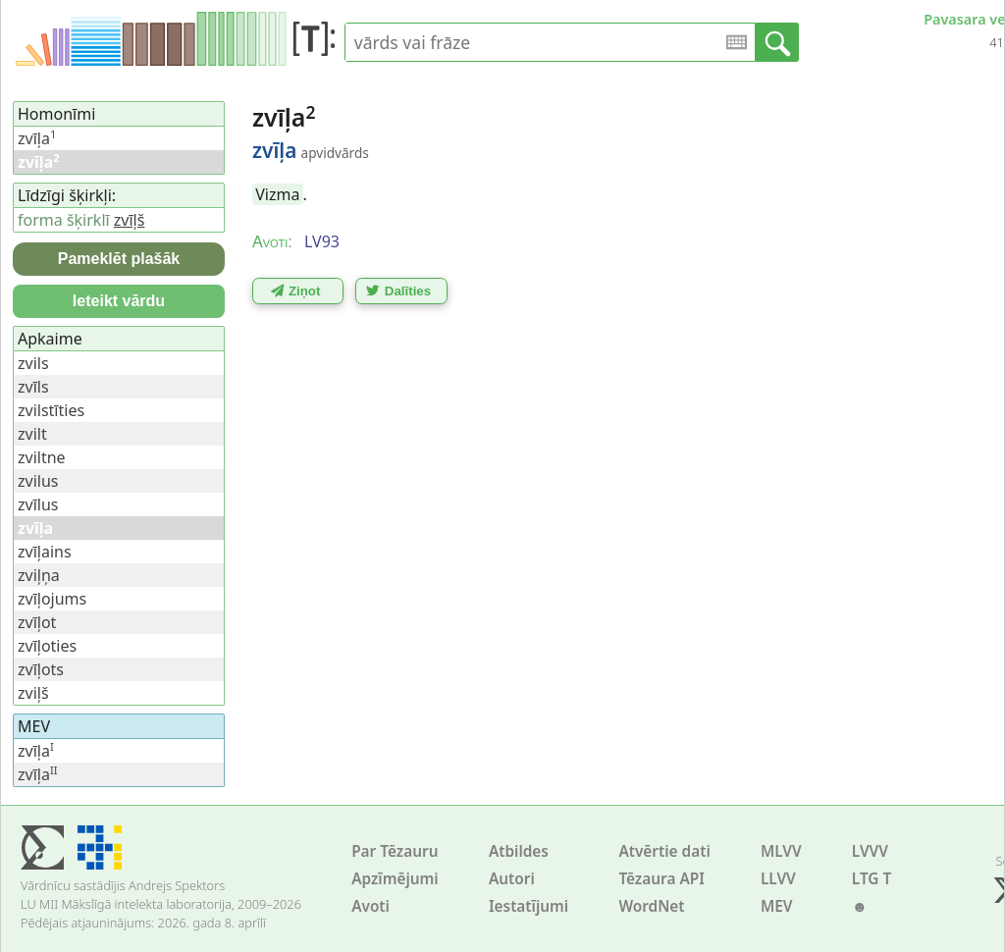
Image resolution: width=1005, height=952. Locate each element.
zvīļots (41, 669)
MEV (777, 906)
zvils (33, 363)
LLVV (778, 879)
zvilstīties (51, 410)
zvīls (33, 386)
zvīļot (37, 622)
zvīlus (38, 504)
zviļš (33, 693)
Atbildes (519, 851)
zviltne (42, 457)
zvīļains (45, 551)
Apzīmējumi (395, 879)
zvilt (32, 434)
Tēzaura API (661, 879)
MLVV (781, 851)
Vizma (277, 194)
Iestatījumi (528, 906)
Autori (512, 879)
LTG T (871, 879)
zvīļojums (52, 598)
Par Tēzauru (394, 851)
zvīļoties (47, 646)
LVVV (870, 851)
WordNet (651, 906)
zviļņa (39, 575)
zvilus (38, 481)
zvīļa (37, 138)
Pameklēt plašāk (119, 258)
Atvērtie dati (664, 851)
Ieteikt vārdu (119, 300)
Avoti (370, 906)
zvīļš (129, 220)
